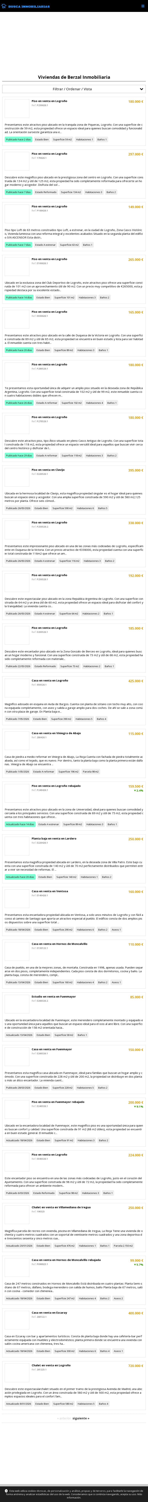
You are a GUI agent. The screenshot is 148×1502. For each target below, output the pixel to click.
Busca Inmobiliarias (29, 7)
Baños (101, 139)
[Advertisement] (74, 43)
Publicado (11, 139)
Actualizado (12, 824)
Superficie (59, 139)
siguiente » (81, 1418)
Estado (39, 139)
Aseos (115, 929)
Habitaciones (83, 139)
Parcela (87, 771)
